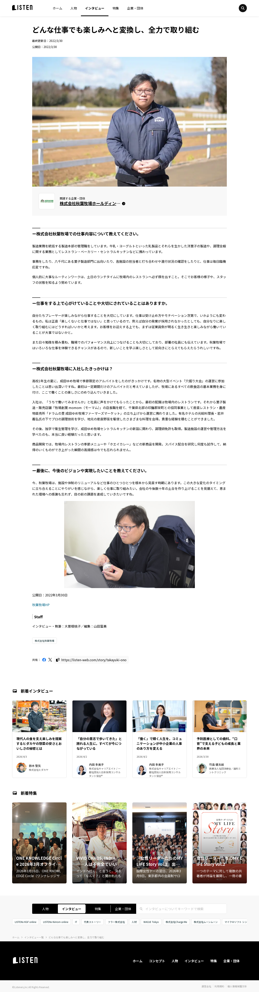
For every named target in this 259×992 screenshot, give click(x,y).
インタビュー (94, 8)
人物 (73, 8)
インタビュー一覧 (34, 937)
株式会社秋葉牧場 (44, 640)
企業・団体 (135, 8)
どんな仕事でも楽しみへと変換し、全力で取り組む (76, 937)
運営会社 (206, 986)
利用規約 (219, 986)
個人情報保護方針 (237, 986)
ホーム (57, 8)
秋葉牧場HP (41, 604)
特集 (116, 8)
